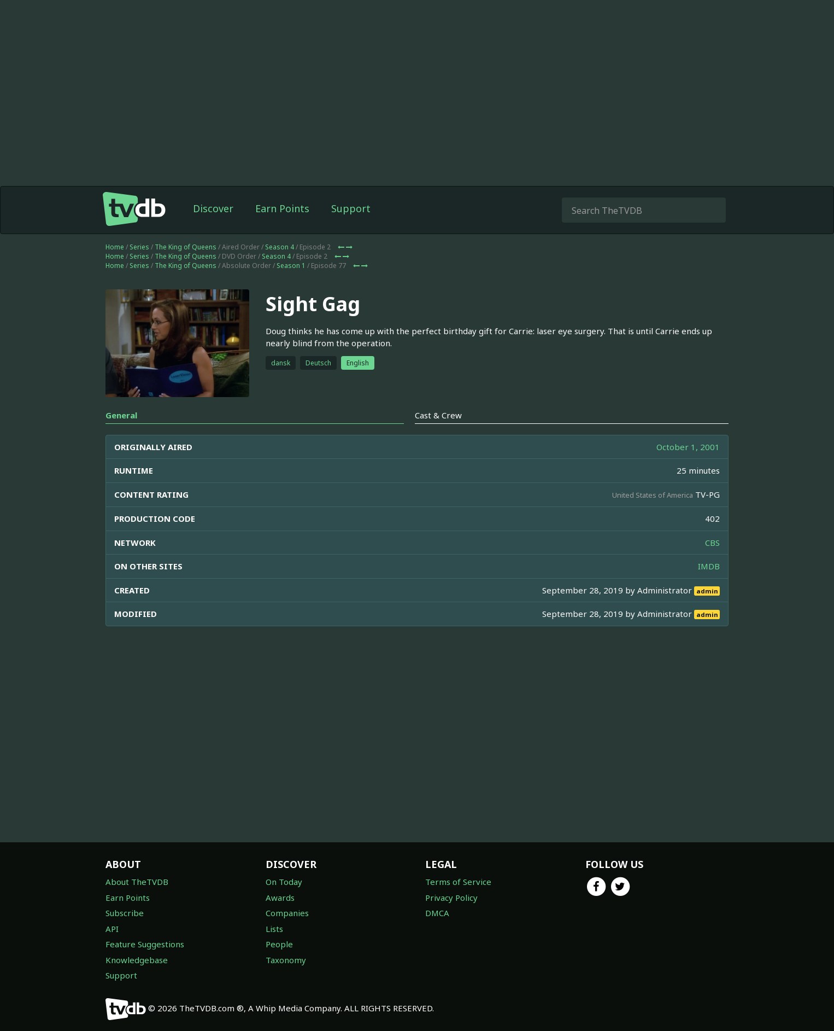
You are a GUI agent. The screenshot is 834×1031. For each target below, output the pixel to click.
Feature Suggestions (144, 944)
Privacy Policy (451, 897)
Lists (274, 928)
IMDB (709, 566)
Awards (280, 897)
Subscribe (124, 912)
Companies (287, 912)
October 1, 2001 (688, 446)
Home (114, 247)
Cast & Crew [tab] (438, 415)
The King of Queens (185, 247)
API (112, 928)
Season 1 (291, 265)
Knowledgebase (136, 959)
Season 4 (279, 247)
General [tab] (121, 415)
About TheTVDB (136, 881)
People (279, 944)
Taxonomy (286, 959)
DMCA (437, 912)
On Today (284, 881)
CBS (712, 542)
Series (139, 247)
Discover (213, 208)
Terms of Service (458, 881)
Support (351, 208)
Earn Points (282, 208)
